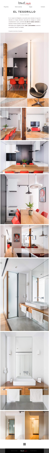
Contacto (43, 6)
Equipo (30, 6)
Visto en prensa (18, 6)
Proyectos (6, 6)
